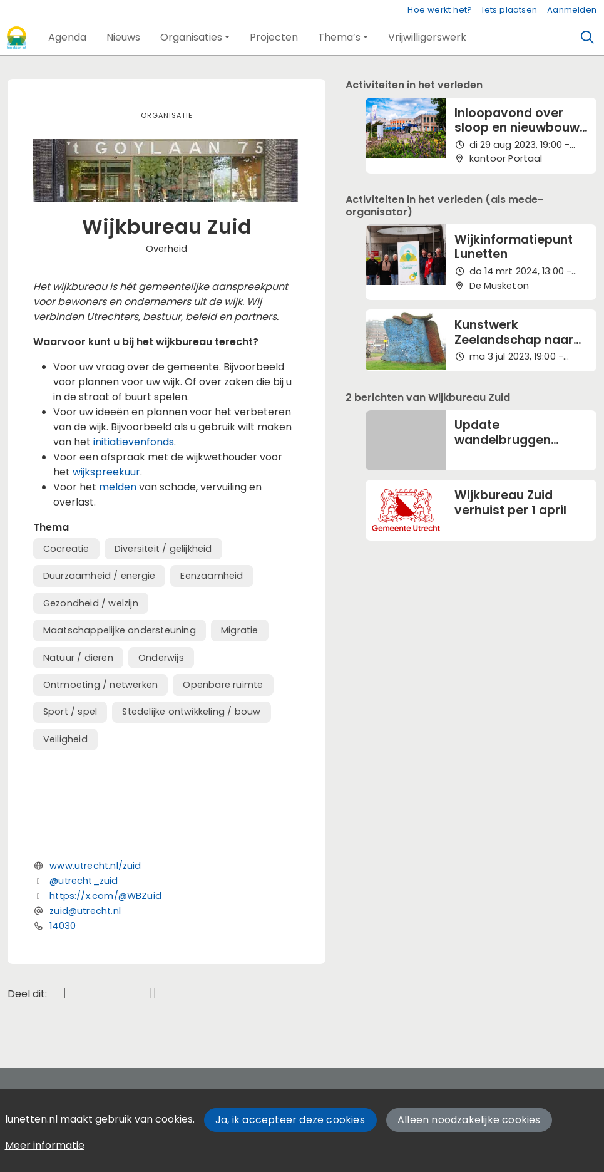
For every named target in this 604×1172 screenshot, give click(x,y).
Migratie (239, 630)
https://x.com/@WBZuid (105, 895)
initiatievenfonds (133, 442)
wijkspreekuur (106, 472)
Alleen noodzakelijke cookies (469, 1119)
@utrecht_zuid (83, 880)
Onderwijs (161, 657)
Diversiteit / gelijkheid (163, 548)
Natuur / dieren (78, 657)
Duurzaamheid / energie (99, 575)
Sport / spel (70, 711)
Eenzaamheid (211, 575)
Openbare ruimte (223, 684)
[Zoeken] (588, 37)
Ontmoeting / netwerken (100, 684)
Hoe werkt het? (439, 10)
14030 (62, 926)
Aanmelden (571, 10)
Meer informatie (44, 1145)
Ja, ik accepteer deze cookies (290, 1119)
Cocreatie (66, 548)
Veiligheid (65, 739)
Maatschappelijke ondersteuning (119, 630)
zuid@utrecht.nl (85, 911)
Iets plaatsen (509, 10)
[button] (67, 37)
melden (119, 487)
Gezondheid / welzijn (90, 603)
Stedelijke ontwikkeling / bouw (191, 711)
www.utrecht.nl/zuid (95, 865)
